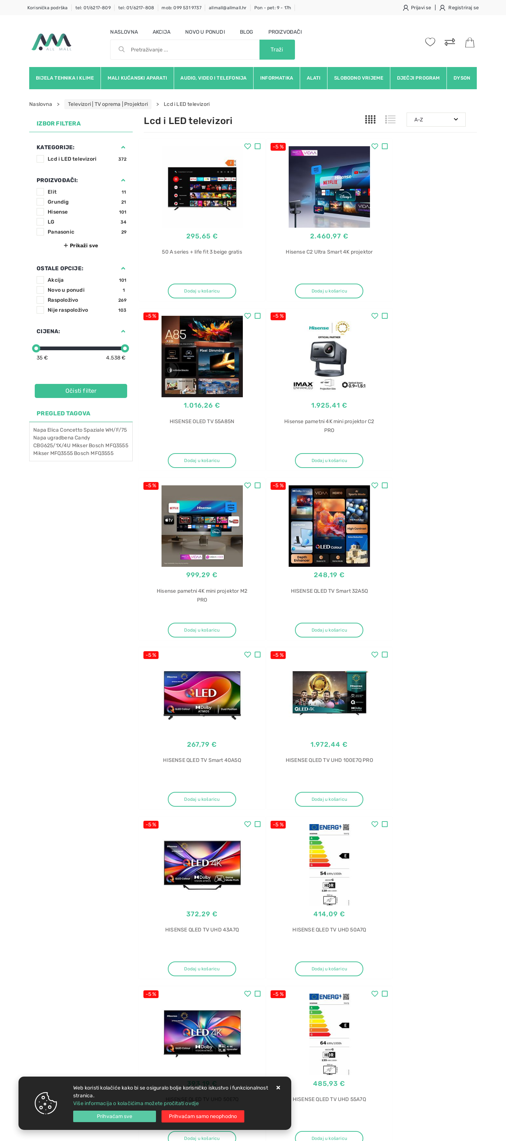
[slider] (36, 348)
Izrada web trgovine (455, 1130)
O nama (223, 957)
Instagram (405, 890)
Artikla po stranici (408, 835)
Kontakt (153, 968)
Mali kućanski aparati (137, 78)
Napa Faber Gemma (398, 1072)
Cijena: (48, 331)
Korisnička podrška (47, 7)
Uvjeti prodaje (161, 957)
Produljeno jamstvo (238, 979)
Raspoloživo (87, 300)
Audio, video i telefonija (213, 78)
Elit (87, 192)
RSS (383, 907)
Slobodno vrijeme (358, 78)
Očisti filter (81, 390)
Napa (39, 430)
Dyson (462, 78)
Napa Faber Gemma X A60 (405, 1033)
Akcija (161, 32)
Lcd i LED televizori (87, 159)
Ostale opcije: (60, 268)
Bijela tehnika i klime (65, 78)
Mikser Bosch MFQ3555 (100, 445)
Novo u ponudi (205, 32)
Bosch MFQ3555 (93, 453)
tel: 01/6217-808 (136, 7)
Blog (247, 32)
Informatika (276, 78)
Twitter (366, 890)
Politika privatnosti (236, 968)
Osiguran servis (162, 1023)
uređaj (381, 968)
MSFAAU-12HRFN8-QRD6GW (409, 1007)
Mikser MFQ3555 (53, 453)
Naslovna (124, 32)
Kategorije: (55, 147)
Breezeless (387, 994)
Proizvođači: (57, 180)
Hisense (87, 212)
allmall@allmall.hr (228, 7)
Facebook (328, 890)
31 (327, 836)
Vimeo (442, 890)
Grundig (87, 202)
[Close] (114, 1116)
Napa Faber (388, 1046)
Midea (381, 981)
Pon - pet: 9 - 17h (272, 7)
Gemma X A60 (391, 1059)
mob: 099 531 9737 (181, 7)
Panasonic (87, 232)
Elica (53, 430)
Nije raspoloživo (87, 310)
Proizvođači (285, 32)
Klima (380, 955)
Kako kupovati (161, 979)
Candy (82, 438)
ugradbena (60, 438)
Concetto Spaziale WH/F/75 (93, 430)
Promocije (226, 1001)
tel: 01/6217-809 (93, 7)
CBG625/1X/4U (52, 445)
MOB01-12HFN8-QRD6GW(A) (408, 1020)
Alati (314, 78)
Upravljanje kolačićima (171, 1034)
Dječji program (418, 78)
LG (87, 222)
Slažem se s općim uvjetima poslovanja (97, 919)
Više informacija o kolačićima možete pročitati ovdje (136, 1103)
